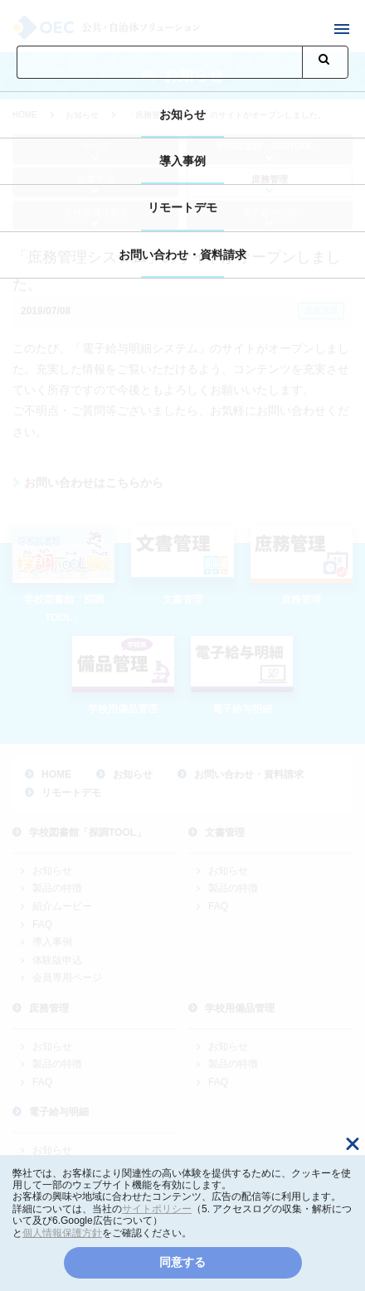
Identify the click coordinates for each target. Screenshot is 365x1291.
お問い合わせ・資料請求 (182, 254)
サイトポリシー (157, 1209)
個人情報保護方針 (62, 1233)
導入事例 (182, 160)
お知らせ (182, 114)
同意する (182, 1262)
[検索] (159, 62)
